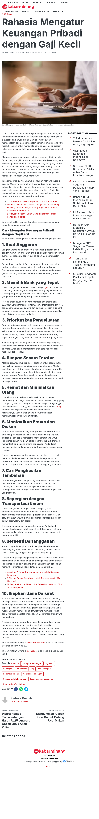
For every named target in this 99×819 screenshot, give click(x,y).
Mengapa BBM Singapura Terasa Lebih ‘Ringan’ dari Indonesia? (84, 284)
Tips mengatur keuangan (41, 715)
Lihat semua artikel (20, 737)
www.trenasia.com (36, 678)
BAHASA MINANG (10, 11)
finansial (15, 699)
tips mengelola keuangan (14, 715)
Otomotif (37, 2)
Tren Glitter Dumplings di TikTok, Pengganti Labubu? (84, 299)
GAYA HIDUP (51, 2)
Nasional (26, 11)
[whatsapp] (21, 725)
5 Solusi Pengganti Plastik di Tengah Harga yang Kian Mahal (84, 314)
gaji (46, 323)
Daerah (25, 2)
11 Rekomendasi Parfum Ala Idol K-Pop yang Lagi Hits (84, 177)
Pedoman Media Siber (49, 794)
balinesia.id (32, 687)
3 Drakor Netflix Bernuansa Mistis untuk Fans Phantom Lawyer (83, 207)
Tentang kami (49, 791)
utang (58, 442)
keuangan (8, 705)
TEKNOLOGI (58, 11)
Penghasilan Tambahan (14, 720)
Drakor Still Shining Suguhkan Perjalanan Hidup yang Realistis (84, 222)
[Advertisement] (49, 29)
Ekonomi (64, 2)
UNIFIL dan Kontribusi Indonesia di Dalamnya (80, 191)
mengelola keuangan (32, 710)
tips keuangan (44, 705)
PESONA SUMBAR (42, 11)
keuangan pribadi (11, 710)
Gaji (32, 705)
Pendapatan (21, 705)
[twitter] (26, 725)
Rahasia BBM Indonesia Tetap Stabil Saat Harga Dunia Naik (83, 237)
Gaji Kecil (49, 699)
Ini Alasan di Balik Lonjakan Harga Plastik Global (83, 251)
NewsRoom (13, 2)
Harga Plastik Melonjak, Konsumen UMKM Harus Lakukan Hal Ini (84, 266)
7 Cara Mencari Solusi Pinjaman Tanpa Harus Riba (32, 237)
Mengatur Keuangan (32, 699)
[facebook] (16, 725)
